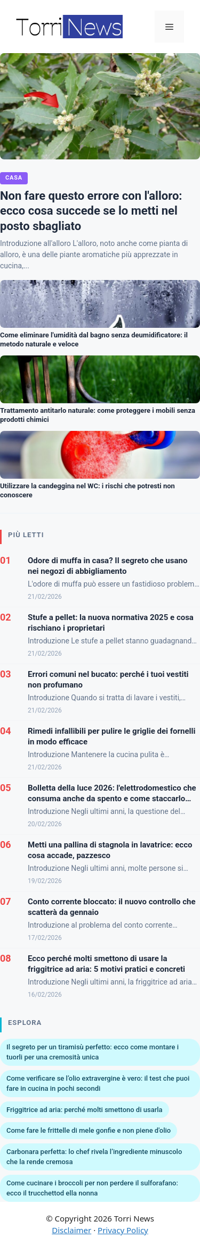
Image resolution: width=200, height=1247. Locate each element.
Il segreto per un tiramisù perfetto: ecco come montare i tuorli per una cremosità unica (92, 1052)
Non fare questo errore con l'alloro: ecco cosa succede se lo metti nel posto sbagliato (91, 211)
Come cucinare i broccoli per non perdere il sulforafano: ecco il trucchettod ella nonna (92, 1188)
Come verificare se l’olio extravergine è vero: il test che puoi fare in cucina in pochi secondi (97, 1083)
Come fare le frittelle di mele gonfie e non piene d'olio (88, 1130)
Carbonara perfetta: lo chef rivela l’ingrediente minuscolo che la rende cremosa (94, 1157)
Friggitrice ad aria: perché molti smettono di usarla (84, 1110)
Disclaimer (71, 1230)
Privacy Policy (123, 1230)
